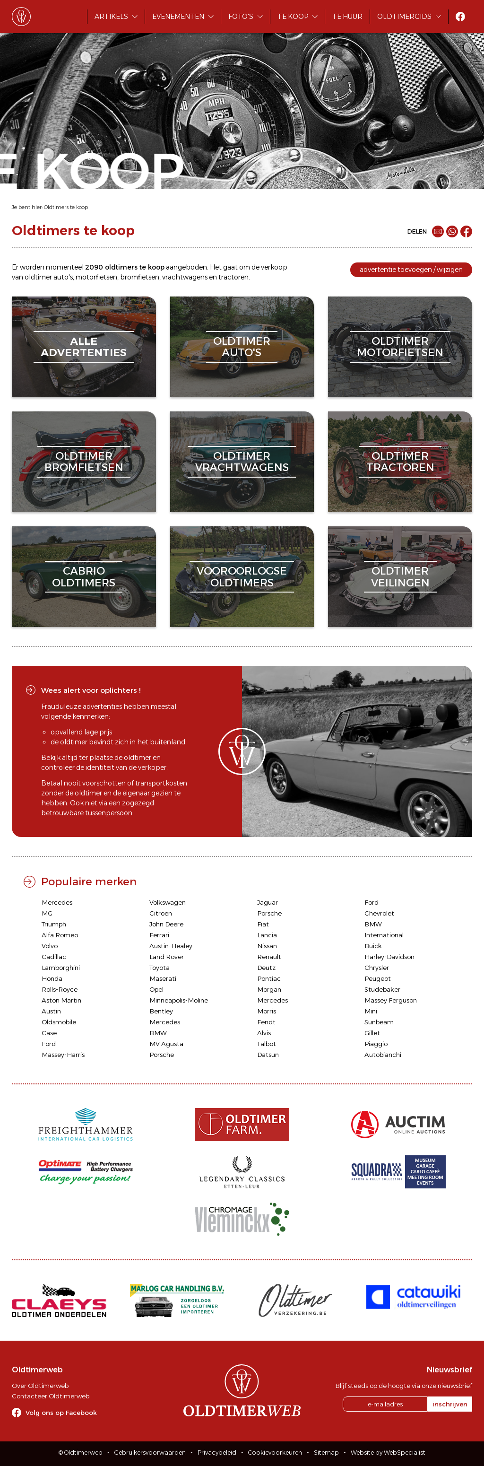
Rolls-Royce (60, 989)
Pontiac (269, 978)
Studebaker (382, 989)
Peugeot (377, 978)
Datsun (268, 1054)
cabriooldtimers (83, 576)
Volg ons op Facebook (61, 1412)
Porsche (269, 913)
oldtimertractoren (400, 461)
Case (49, 1033)
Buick (373, 946)
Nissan (267, 946)
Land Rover (166, 956)
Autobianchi (382, 1054)
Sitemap (326, 1452)
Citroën (160, 913)
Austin (51, 1011)
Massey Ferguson (390, 1000)
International (384, 935)
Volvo (50, 946)
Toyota (159, 967)
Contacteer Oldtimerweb (50, 1396)
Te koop (292, 16)
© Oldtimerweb (81, 1452)
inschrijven (449, 1404)
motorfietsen (96, 277)
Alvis (264, 1033)
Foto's (240, 16)
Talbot (266, 1043)
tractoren (233, 277)
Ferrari (159, 935)
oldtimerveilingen (400, 576)
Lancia (267, 935)
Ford (371, 902)
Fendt (266, 1022)
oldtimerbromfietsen (83, 461)
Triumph (54, 924)
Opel (156, 989)
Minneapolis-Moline (178, 1000)
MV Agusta (166, 1043)
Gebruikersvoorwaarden (150, 1452)
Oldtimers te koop (66, 207)
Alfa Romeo (60, 935)
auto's (63, 277)
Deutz (266, 967)
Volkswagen (167, 902)
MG (47, 913)
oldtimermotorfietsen (400, 346)
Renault (269, 956)
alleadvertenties (84, 346)
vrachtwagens (184, 277)
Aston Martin (61, 1000)
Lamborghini (61, 967)
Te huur (347, 16)
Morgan (269, 989)
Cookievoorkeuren (275, 1452)
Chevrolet (379, 913)
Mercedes (57, 902)
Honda (52, 978)
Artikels (111, 16)
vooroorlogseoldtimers (242, 576)
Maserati (162, 978)
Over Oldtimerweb (40, 1385)
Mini (370, 1011)
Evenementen (178, 16)
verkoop (274, 267)
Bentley (161, 1011)
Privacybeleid (217, 1452)
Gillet (372, 1033)
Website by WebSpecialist (388, 1452)
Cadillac (54, 956)
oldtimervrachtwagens (242, 461)
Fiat (263, 924)
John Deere (166, 924)
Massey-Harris (63, 1054)
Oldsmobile (59, 1022)
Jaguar (267, 902)
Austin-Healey (170, 946)
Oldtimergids (404, 16)
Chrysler (376, 967)
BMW (373, 924)
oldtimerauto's (241, 346)
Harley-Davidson (389, 956)
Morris (266, 1011)
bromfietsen (139, 277)
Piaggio (376, 1043)
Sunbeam (379, 1022)
